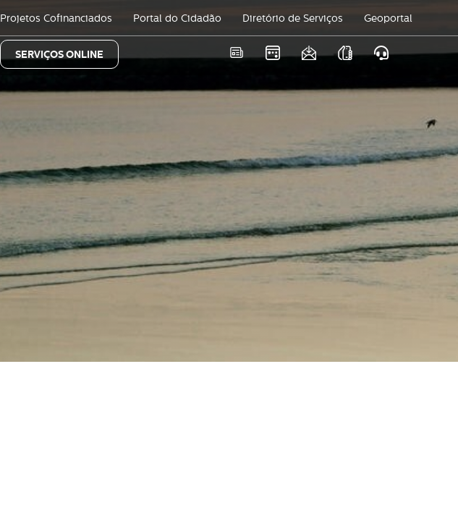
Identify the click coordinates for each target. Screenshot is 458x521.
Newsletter (308, 52)
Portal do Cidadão (177, 18)
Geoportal (388, 18)
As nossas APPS (344, 52)
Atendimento (381, 52)
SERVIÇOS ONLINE (59, 54)
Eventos (272, 52)
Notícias (236, 52)
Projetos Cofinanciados (56, 18)
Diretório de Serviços (292, 18)
